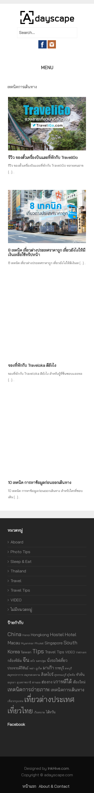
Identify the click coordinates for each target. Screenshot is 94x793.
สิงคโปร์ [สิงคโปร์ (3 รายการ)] (47, 674)
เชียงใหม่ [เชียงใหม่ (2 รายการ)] (79, 682)
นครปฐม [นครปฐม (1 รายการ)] (41, 661)
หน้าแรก (29, 786)
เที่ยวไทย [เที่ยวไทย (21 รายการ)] (20, 710)
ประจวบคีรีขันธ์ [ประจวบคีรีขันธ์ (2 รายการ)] (18, 668)
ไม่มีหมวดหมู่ (21, 609)
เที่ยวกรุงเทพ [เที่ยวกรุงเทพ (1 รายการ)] (15, 701)
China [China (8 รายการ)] (14, 634)
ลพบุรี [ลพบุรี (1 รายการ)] (68, 668)
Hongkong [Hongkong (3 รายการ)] (40, 634)
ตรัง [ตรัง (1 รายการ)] (32, 661)
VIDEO (16, 599)
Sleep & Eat (21, 561)
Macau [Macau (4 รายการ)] (14, 642)
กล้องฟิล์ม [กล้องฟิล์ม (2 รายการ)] (15, 660)
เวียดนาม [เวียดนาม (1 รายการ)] (39, 712)
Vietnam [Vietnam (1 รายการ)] (81, 652)
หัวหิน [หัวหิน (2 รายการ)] (80, 674)
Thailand (18, 570)
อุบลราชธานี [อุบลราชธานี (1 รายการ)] (24, 682)
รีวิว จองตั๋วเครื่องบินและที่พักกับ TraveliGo (43, 157)
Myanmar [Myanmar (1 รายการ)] (27, 643)
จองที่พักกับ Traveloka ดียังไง (32, 365)
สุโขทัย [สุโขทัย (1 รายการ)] (71, 675)
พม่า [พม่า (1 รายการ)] (32, 668)
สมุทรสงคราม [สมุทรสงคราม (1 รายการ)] (32, 675)
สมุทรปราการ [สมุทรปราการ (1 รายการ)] (15, 675)
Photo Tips (20, 551)
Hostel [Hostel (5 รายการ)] (57, 634)
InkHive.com (58, 768)
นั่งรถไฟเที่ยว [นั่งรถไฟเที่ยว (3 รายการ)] (57, 660)
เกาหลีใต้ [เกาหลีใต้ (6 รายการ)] (62, 681)
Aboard (17, 541)
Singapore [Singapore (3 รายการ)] (54, 642)
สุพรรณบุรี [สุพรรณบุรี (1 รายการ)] (60, 675)
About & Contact (54, 786)
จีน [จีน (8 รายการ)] (26, 660)
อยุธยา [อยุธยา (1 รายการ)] (12, 682)
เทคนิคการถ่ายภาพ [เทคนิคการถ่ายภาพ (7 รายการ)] (29, 689)
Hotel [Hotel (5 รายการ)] (70, 634)
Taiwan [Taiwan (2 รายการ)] (26, 652)
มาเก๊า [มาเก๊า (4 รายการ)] (48, 667)
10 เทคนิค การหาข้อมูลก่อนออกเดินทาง (39, 482)
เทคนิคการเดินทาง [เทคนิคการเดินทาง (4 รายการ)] (67, 689)
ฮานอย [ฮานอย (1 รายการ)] (36, 682)
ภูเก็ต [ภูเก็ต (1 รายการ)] (39, 668)
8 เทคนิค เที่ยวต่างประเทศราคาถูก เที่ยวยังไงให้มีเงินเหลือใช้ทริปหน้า (46, 252)
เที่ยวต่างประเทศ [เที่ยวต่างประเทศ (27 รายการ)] (49, 699)
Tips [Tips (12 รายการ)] (38, 651)
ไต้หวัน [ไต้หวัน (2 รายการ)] (50, 712)
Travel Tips (20, 590)
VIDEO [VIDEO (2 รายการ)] (70, 652)
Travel (16, 580)
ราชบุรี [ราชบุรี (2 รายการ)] (59, 668)
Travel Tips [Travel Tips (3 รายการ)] (54, 651)
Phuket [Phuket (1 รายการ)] (39, 643)
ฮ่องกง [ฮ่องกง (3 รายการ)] (47, 681)
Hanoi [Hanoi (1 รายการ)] (26, 635)
